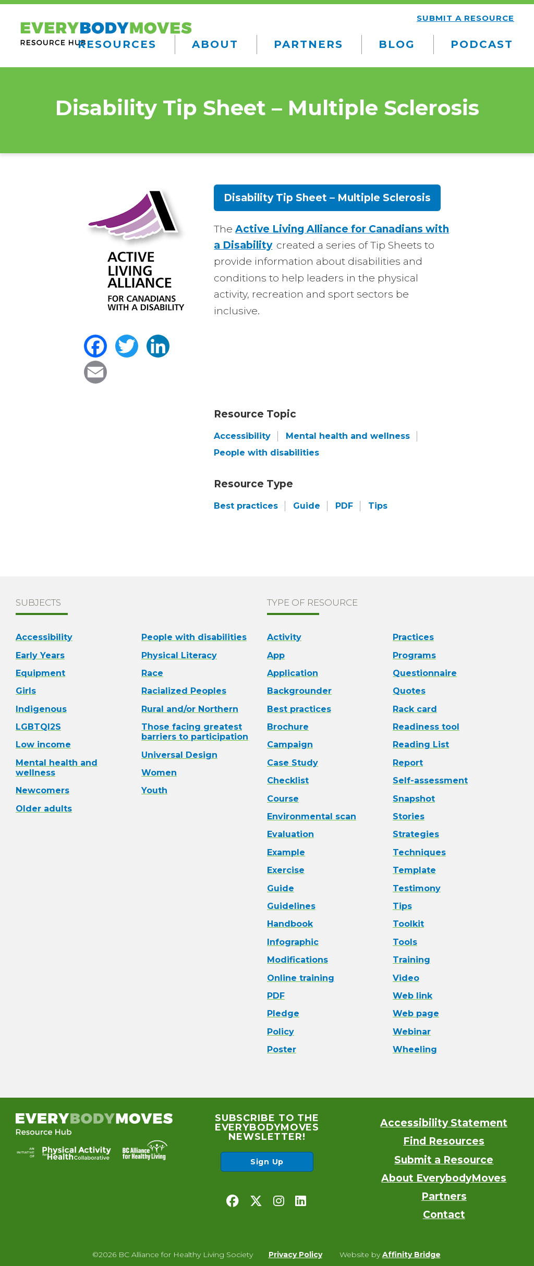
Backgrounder (299, 691)
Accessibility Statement (443, 1123)
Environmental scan (311, 816)
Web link (412, 996)
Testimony (417, 888)
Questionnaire (425, 673)
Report (408, 763)
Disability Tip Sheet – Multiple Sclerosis (327, 198)
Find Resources (443, 1141)
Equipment (40, 673)
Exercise (286, 870)
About (215, 44)
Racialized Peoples (183, 691)
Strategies (416, 834)
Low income (43, 744)
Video (406, 978)
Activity (284, 637)
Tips (402, 906)
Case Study (292, 763)
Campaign (290, 744)
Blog (397, 44)
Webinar (412, 1032)
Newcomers (42, 790)
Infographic (293, 942)
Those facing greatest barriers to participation (194, 732)
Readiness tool (426, 727)
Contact (444, 1215)
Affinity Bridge (411, 1254)
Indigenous (41, 709)
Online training (300, 978)
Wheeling (415, 1049)
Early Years (40, 655)
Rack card (415, 709)
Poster (281, 1049)
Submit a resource (465, 18)
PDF (276, 996)
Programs (414, 655)
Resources (117, 44)
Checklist (288, 780)
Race (152, 673)
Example (286, 852)
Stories (408, 816)
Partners (308, 44)
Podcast (482, 44)
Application (292, 673)
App (276, 655)
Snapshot (414, 799)
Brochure (288, 727)
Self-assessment (430, 780)
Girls (26, 691)
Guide (280, 888)
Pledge (283, 1013)
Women (159, 773)
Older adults (44, 809)
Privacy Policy (295, 1254)
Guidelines (291, 906)
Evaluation (290, 834)
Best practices (299, 709)
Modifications (297, 960)
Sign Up (267, 1161)
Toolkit (408, 924)
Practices (413, 637)
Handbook (290, 924)
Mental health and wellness (57, 768)
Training (411, 960)
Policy (280, 1032)
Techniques (419, 852)
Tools (405, 942)
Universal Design (179, 755)
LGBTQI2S (38, 727)
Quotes (409, 691)
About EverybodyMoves (443, 1178)
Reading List (421, 744)
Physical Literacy (179, 655)
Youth (154, 790)
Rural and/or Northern (189, 709)
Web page (416, 1013)
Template (414, 870)
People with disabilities (194, 637)
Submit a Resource (443, 1160)
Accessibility (44, 637)
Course (283, 799)
